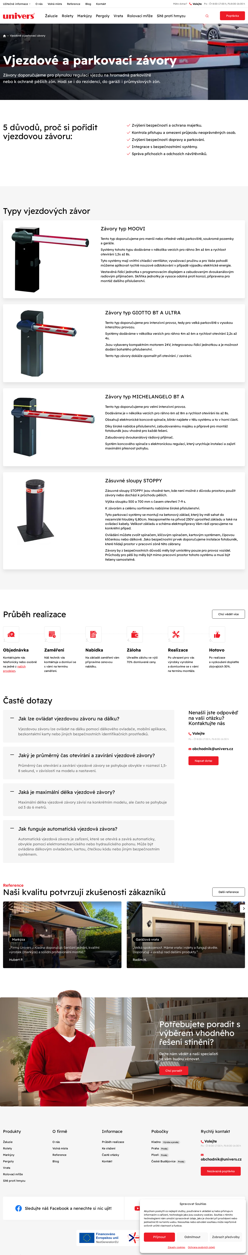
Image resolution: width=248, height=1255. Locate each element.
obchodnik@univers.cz (212, 748)
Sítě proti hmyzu (171, 16)
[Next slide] (244, 909)
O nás (39, 3)
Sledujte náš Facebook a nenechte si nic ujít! (63, 1208)
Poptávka (232, 16)
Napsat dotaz (203, 761)
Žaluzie (51, 16)
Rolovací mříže (140, 16)
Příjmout (159, 1237)
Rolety (67, 16)
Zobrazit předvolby (226, 1237)
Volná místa (55, 3)
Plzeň (155, 1155)
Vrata (118, 16)
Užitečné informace (15, 3)
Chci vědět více (228, 614)
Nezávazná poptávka (220, 1171)
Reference (73, 3)
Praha (155, 1148)
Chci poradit (173, 1070)
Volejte (195, 4)
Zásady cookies (176, 1247)
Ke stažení (108, 1148)
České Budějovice (163, 1161)
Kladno (156, 1142)
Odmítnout (192, 1237)
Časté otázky (110, 1155)
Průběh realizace (113, 1142)
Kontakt (101, 3)
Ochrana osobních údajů (201, 1247)
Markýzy (84, 16)
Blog (88, 3)
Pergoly (102, 16)
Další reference (229, 892)
